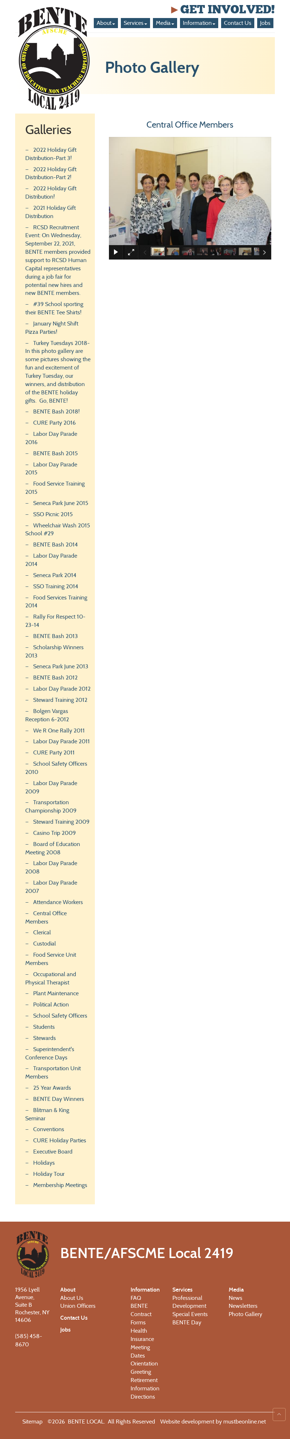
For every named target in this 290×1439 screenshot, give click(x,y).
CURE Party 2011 (54, 752)
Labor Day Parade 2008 (51, 867)
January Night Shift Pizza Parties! (51, 327)
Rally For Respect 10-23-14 (55, 620)
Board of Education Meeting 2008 (52, 848)
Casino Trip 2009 (54, 832)
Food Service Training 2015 (55, 487)
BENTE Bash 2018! (56, 411)
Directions (143, 1396)
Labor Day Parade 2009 (51, 787)
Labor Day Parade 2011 (61, 741)
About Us (71, 1297)
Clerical (42, 932)
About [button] (106, 22)
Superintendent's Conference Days (49, 1053)
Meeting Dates (140, 1351)
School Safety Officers (60, 1015)
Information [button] (199, 22)
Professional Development (189, 1302)
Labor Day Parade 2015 (51, 468)
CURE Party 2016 (54, 422)
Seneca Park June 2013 (60, 666)
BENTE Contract (141, 1310)
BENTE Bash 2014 (55, 544)
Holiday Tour (49, 1173)
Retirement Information (145, 1384)
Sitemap (32, 1421)
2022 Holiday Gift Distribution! (50, 192)
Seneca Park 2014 (54, 575)
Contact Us (237, 22)
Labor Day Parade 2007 (51, 886)
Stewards (44, 1038)
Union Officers (78, 1305)
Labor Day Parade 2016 (51, 438)
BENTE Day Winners (58, 1098)
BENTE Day (186, 1322)
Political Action (51, 1004)
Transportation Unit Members (53, 1072)
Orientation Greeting (144, 1367)
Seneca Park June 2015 (60, 503)
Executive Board (52, 1151)
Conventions (48, 1129)
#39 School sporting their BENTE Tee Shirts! (54, 308)
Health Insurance (142, 1334)
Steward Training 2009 (61, 821)
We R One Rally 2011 (59, 730)
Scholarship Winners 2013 (54, 651)
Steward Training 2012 (60, 699)
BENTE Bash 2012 (55, 677)
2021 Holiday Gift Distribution (50, 212)
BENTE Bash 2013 (55, 636)
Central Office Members (46, 917)
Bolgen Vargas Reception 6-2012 (47, 715)
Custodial (44, 943)
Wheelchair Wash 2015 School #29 (57, 529)
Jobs (265, 22)
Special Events (190, 1314)
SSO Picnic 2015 (53, 514)
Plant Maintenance (56, 993)
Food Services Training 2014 (56, 601)
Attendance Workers (58, 902)
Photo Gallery (245, 1314)
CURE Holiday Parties (59, 1140)
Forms (138, 1322)
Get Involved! (222, 10)
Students (44, 1026)
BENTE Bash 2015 (55, 453)
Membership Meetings (60, 1185)
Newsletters (243, 1305)
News (235, 1297)
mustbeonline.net (244, 1421)
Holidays (44, 1162)
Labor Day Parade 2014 (51, 559)
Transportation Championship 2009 (50, 806)
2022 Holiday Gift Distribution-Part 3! (50, 153)
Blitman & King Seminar (47, 1114)
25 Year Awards (52, 1087)
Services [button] (135, 22)
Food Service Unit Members (50, 958)
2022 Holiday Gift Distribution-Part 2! (50, 173)
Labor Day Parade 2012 (62, 688)
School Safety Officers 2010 (56, 767)
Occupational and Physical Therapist (50, 978)
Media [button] (165, 22)
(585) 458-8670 (28, 1340)
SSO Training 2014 (55, 586)
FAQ (136, 1297)
